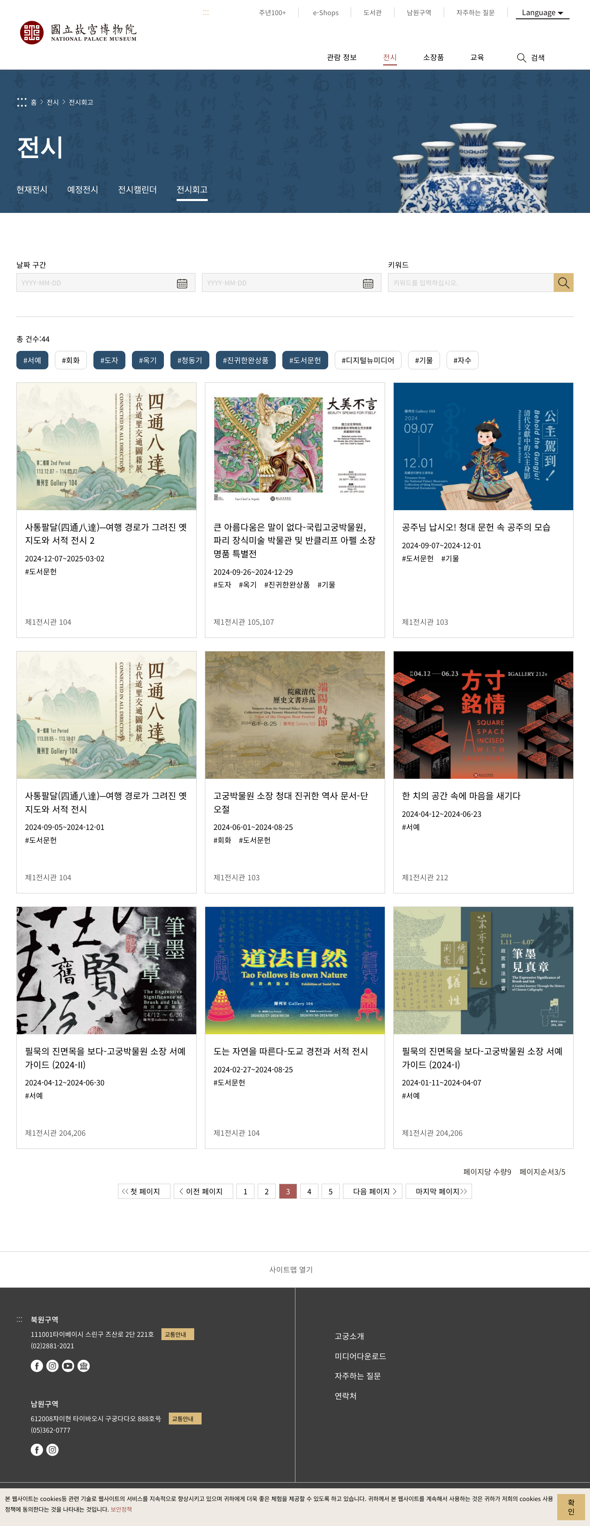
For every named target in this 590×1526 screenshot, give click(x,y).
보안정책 (121, 1509)
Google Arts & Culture (83, 1366)
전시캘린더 (137, 189)
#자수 (463, 360)
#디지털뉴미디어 (368, 360)
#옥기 (148, 360)
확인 (571, 1507)
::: (206, 12)
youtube (68, 1366)
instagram (52, 1366)
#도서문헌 (305, 360)
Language (539, 12)
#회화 (71, 360)
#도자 (109, 360)
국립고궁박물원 (77, 32)
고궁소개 (349, 1336)
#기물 (424, 360)
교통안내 (175, 1334)
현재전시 (32, 189)
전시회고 (81, 102)
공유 (492, 236)
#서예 (32, 360)
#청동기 (189, 360)
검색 (564, 282)
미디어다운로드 (360, 1356)
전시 (53, 102)
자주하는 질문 (358, 1375)
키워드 (398, 265)
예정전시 (82, 189)
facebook (37, 1366)
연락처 (346, 1396)
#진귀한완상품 (246, 360)
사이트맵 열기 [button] (291, 1269)
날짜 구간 (31, 265)
